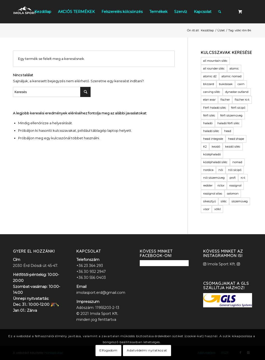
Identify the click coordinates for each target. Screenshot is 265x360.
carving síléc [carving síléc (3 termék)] (211, 92)
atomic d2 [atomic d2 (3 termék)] (210, 76)
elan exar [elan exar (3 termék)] (209, 99)
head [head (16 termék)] (227, 131)
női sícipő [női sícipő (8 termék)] (234, 170)
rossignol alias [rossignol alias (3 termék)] (212, 193)
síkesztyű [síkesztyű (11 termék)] (209, 201)
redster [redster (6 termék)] (207, 185)
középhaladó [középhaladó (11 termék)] (212, 154)
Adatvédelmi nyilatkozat (147, 350)
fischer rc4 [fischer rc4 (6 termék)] (242, 99)
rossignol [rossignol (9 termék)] (235, 185)
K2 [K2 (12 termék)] (205, 146)
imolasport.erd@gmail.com (100, 292)
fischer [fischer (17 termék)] (225, 99)
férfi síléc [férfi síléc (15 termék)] (209, 115)
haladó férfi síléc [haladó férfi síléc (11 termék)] (228, 123)
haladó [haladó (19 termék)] (207, 123)
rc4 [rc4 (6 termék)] (243, 177)
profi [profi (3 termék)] (233, 177)
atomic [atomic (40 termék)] (234, 68)
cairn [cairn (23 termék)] (241, 84)
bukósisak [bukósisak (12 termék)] (226, 84)
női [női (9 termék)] (220, 170)
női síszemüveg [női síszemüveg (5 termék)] (214, 177)
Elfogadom (108, 350)
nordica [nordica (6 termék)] (208, 170)
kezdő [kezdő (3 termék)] (216, 146)
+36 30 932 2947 (91, 271)
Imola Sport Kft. (221, 264)
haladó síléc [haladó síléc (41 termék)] (211, 131)
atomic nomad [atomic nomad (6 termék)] (231, 76)
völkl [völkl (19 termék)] (217, 209)
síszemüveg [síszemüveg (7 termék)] (240, 201)
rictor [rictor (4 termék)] (220, 185)
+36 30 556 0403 (91, 277)
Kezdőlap (207, 30)
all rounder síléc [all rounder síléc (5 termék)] (214, 68)
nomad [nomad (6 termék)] (237, 162)
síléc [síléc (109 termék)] (224, 201)
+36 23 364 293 (89, 265)
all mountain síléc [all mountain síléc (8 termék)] (215, 61)
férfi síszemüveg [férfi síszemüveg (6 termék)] (231, 115)
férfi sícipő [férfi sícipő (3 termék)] (238, 107)
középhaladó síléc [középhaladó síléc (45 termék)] (215, 162)
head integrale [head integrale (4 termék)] (213, 139)
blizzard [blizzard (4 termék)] (208, 84)
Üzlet (221, 30)
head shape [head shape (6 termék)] (236, 139)
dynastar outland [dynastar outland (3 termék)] (236, 92)
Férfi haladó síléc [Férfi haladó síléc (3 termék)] (214, 107)
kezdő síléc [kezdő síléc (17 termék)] (232, 146)
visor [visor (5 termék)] (206, 209)
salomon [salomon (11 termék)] (233, 193)
